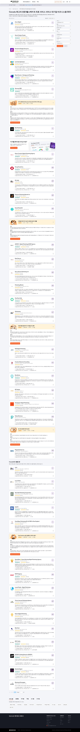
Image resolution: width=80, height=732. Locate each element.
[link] (33, 2)
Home (10, 8)
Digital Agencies (15, 8)
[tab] (11, 699)
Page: (18, 692)
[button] (64, 1)
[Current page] (21, 692)
